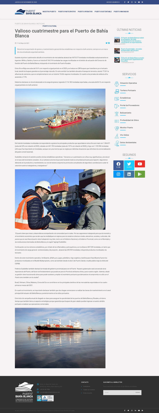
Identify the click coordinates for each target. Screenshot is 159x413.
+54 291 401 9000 (45, 389)
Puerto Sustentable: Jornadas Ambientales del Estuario (131, 49)
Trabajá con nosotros (90, 389)
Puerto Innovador (121, 11)
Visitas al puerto (88, 393)
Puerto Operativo (85, 11)
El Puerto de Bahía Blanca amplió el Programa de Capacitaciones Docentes (132, 59)
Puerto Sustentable (103, 11)
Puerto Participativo (67, 11)
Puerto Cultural (50, 26)
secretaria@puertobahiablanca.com (51, 392)
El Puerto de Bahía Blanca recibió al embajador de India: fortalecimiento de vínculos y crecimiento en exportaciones (132, 40)
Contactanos (87, 386)
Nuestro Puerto (49, 11)
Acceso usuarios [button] (113, 2)
